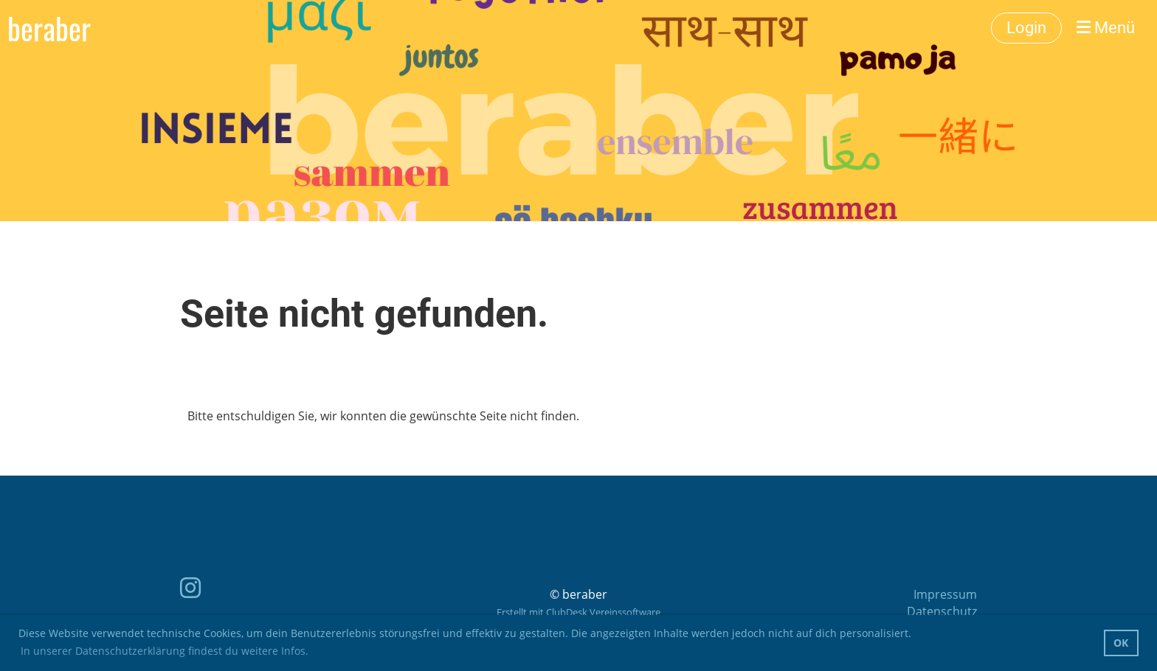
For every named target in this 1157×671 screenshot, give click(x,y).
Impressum (945, 594)
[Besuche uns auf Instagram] (190, 587)
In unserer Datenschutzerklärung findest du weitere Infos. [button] (164, 651)
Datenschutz (942, 611)
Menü (1106, 27)
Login (1026, 27)
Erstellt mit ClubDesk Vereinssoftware (578, 612)
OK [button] (1120, 643)
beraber (49, 28)
